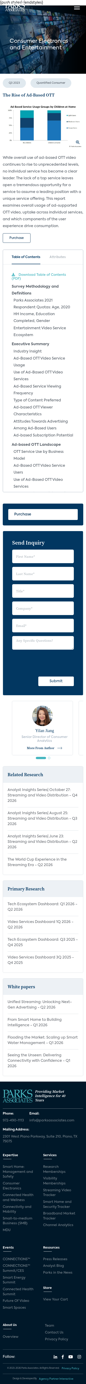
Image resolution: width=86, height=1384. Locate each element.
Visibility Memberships (54, 1181)
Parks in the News (57, 1272)
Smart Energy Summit (14, 1280)
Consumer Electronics (12, 1186)
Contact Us (54, 1332)
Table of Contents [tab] (26, 257)
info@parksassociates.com (51, 1120)
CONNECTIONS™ (16, 1259)
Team (49, 1325)
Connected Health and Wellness (18, 1198)
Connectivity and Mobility (17, 1209)
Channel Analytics (58, 1225)
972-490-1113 (13, 1120)
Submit (56, 681)
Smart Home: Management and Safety (18, 1171)
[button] (41, 758)
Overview (10, 1336)
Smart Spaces (14, 1307)
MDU (7, 1230)
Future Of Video (16, 1301)
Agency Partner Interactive (56, 1379)
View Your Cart (55, 1299)
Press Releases (55, 1259)
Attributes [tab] (58, 257)
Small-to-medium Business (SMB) (17, 1221)
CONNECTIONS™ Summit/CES (16, 1268)
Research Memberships (54, 1169)
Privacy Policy (56, 1339)
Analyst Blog (53, 1265)
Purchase (16, 238)
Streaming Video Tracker (57, 1193)
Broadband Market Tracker (59, 1216)
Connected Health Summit (18, 1292)
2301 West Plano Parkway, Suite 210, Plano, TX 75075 (40, 1139)
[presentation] (47, 662)
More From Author (45, 748)
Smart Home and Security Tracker (57, 1204)
